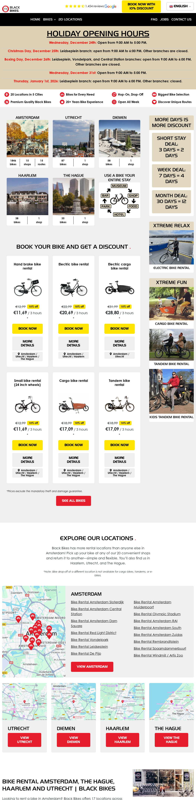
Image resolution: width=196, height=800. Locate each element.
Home (35, 19)
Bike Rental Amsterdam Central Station (96, 611)
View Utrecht (24, 740)
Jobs (164, 19)
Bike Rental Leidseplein (89, 646)
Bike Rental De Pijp (86, 653)
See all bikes (73, 501)
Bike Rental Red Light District (93, 633)
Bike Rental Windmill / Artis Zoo (158, 655)
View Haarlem (122, 740)
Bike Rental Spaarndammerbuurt (160, 648)
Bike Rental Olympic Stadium (157, 614)
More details (27, 344)
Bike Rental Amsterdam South (157, 628)
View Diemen (73, 740)
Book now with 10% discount (141, 6)
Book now (27, 329)
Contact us (181, 19)
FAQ (154, 19)
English (179, 6)
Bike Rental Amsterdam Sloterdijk (97, 602)
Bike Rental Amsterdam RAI (155, 621)
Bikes (48, 19)
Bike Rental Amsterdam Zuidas (158, 635)
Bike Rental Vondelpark (89, 640)
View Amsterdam (92, 667)
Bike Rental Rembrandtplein (156, 641)
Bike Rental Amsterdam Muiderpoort (152, 604)
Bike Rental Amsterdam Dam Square (94, 623)
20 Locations (70, 19)
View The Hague (171, 740)
